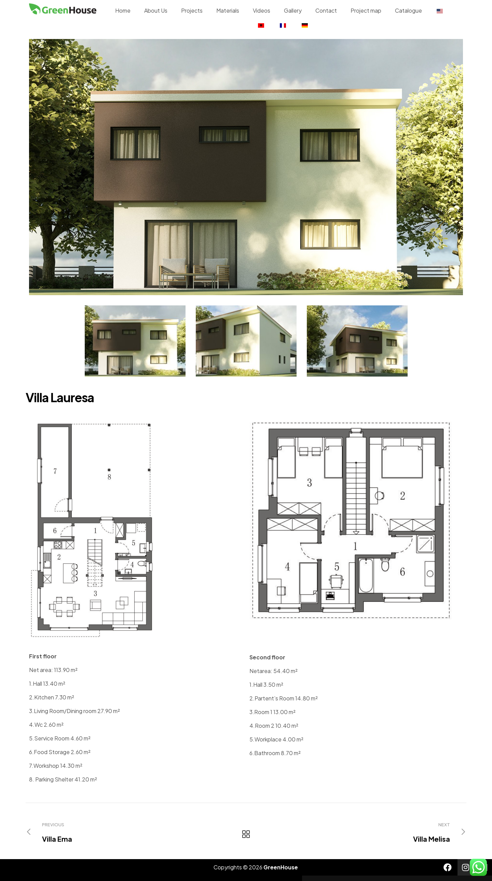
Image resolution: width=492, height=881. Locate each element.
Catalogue (408, 10)
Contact (326, 10)
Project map (366, 10)
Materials (227, 10)
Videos (261, 10)
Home (123, 10)
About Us (155, 10)
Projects (192, 10)
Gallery (293, 10)
